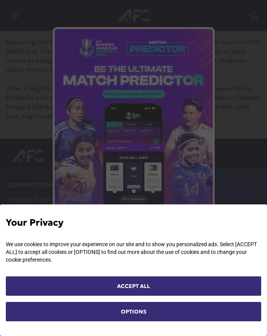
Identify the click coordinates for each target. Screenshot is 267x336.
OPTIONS (133, 311)
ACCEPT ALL (133, 286)
